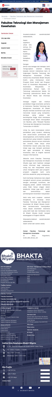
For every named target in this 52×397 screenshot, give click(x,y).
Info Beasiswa (5, 281)
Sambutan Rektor (6, 312)
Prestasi (3, 319)
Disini (13, 69)
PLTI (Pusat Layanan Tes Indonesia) (37, 322)
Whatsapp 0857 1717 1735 (16, 356)
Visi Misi (3, 313)
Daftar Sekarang (44, 1)
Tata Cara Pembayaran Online (9, 272)
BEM (28, 278)
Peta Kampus (4, 289)
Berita (3, 53)
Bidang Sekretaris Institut (8, 339)
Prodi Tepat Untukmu (7, 277)
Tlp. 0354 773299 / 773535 (17, 350)
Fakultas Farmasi (6, 294)
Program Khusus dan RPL (8, 282)
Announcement (5, 332)
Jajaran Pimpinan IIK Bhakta (8, 320)
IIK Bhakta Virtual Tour (7, 290)
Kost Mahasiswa (31, 268)
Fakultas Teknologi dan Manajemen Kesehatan (26, 16)
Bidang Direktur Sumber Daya (9, 337)
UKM (28, 281)
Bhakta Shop (30, 335)
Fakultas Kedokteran (7, 304)
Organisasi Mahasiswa (33, 275)
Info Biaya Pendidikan (7, 279)
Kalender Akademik (32, 330)
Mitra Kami (30, 324)
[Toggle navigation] (48, 5)
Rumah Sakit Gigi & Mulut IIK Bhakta (37, 316)
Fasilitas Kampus (5, 287)
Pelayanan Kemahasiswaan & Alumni (37, 318)
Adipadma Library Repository (35, 310)
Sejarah (3, 43)
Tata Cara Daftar (5, 268)
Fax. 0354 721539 (13, 353)
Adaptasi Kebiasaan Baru (8, 334)
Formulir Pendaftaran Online (9, 270)
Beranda (5, 16)
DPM (28, 276)
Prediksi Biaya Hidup (33, 272)
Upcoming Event (5, 327)
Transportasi (30, 270)
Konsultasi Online (6, 275)
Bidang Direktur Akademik (8, 335)
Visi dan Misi (5, 38)
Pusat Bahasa (31, 320)
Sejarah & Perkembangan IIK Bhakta (11, 310)
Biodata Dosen (6, 58)
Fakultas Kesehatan (7, 296)
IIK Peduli (29, 332)
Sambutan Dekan (7, 33)
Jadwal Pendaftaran (6, 274)
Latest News (4, 328)
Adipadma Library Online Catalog (36, 312)
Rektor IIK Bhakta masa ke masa (10, 317)
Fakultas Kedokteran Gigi (8, 299)
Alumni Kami (5, 48)
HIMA (28, 280)
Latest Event (4, 330)
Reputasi (3, 315)
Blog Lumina (30, 327)
